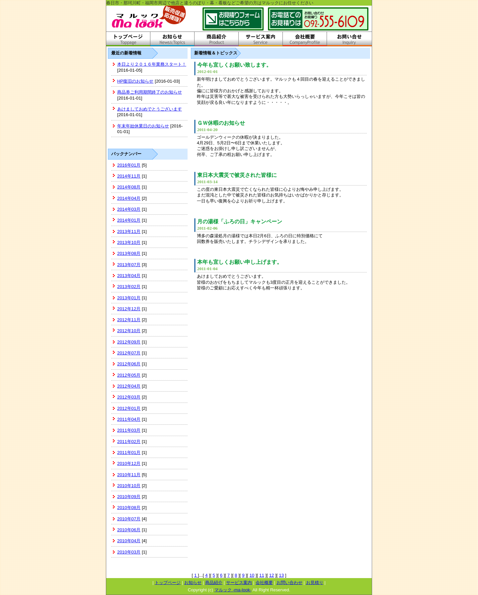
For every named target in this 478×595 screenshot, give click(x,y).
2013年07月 (128, 264)
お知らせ (192, 582)
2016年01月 (128, 165)
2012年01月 (128, 408)
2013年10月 (128, 242)
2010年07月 (128, 518)
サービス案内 (239, 582)
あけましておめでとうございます (149, 109)
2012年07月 (128, 352)
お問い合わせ (289, 582)
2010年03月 (128, 552)
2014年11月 (128, 176)
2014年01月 (128, 220)
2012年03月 (128, 397)
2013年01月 (128, 297)
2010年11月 (128, 474)
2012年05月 (128, 375)
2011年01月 (128, 452)
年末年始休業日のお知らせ (143, 125)
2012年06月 (128, 363)
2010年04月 (128, 540)
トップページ (168, 582)
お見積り (314, 582)
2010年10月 (128, 485)
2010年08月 (128, 507)
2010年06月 (128, 529)
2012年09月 (128, 341)
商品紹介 (213, 582)
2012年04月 (128, 386)
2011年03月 (128, 430)
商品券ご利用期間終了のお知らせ (149, 92)
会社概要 (264, 582)
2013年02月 (128, 286)
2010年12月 (128, 463)
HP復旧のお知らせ (135, 81)
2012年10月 (128, 330)
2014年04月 (128, 198)
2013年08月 (128, 253)
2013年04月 (128, 275)
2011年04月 (128, 419)
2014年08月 (128, 187)
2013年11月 (128, 231)
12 (271, 575)
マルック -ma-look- (233, 589)
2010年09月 (128, 496)
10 (251, 575)
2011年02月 (128, 441)
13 (281, 575)
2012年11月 (128, 319)
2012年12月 (128, 308)
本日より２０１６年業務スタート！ (151, 64)
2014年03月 (128, 209)
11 (261, 575)
